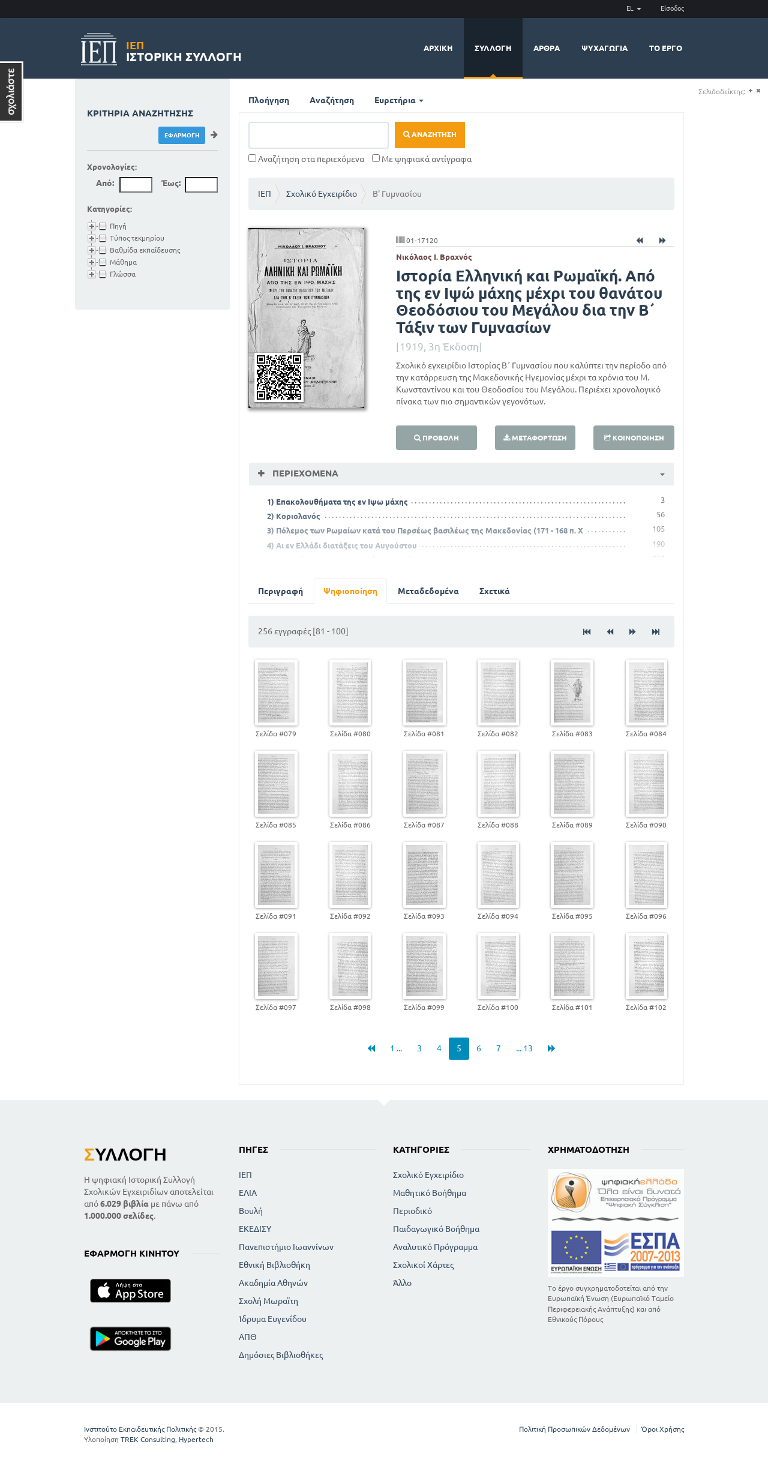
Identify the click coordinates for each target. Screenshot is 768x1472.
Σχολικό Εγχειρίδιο (321, 194)
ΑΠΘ (248, 1337)
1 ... (396, 1048)
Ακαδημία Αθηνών (273, 1283)
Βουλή (251, 1211)
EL (633, 8)
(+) (750, 91)
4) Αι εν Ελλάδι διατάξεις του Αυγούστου (342, 545)
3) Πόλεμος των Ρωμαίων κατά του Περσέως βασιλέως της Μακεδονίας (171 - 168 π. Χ (425, 530)
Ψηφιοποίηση (350, 591)
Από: (105, 183)
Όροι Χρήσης (662, 1429)
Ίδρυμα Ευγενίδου (273, 1319)
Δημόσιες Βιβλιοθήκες (281, 1355)
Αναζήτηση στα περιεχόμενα (306, 159)
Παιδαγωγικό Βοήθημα (436, 1229)
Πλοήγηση (268, 100)
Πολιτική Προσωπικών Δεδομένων (574, 1429)
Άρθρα (546, 48)
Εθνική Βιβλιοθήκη (274, 1265)
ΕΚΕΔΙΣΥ (255, 1229)
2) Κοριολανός (293, 516)
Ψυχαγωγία (604, 48)
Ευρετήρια (399, 100)
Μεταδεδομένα (428, 591)
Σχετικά (494, 591)
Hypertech (196, 1439)
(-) (758, 91)
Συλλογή (493, 48)
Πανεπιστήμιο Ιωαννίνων (286, 1247)
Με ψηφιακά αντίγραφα (422, 159)
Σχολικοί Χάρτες (423, 1265)
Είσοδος (672, 8)
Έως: (171, 183)
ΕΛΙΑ (248, 1193)
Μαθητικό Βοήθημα (429, 1193)
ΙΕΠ (264, 194)
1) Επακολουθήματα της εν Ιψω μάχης (337, 501)
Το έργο (665, 48)
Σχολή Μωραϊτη (268, 1301)
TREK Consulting (148, 1439)
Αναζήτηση (332, 100)
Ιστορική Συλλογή (184, 49)
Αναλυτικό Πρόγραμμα (435, 1247)
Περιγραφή (280, 591)
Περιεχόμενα (304, 473)
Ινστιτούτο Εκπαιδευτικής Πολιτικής (140, 1429)
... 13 (524, 1048)
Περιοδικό (412, 1211)
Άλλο (402, 1283)
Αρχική (438, 48)
